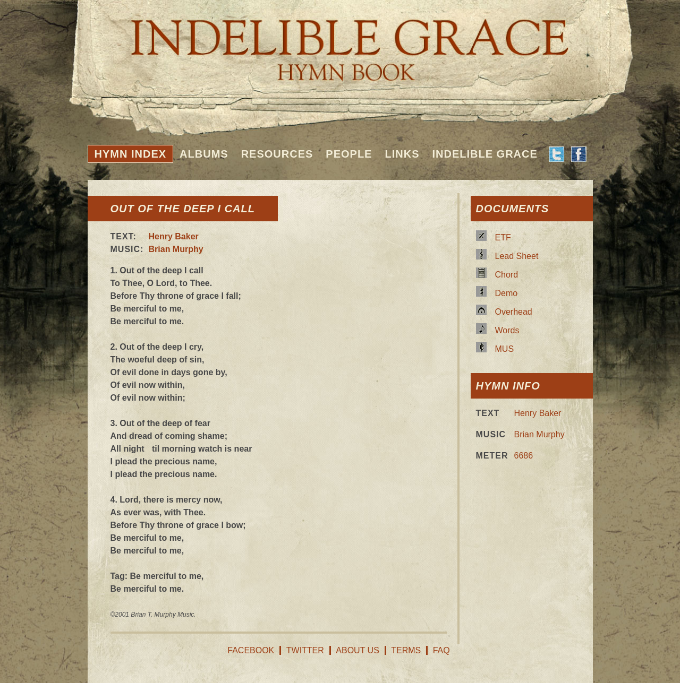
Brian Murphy (176, 249)
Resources (277, 154)
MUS (504, 348)
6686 (523, 455)
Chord (506, 274)
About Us (357, 650)
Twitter (305, 650)
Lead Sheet (517, 256)
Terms (406, 650)
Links (402, 154)
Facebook (250, 650)
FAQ (441, 650)
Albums (204, 154)
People (349, 154)
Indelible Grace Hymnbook (340, 42)
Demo (506, 293)
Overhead (513, 311)
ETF (503, 237)
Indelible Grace (484, 154)
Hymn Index (131, 154)
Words (507, 330)
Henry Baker (174, 236)
